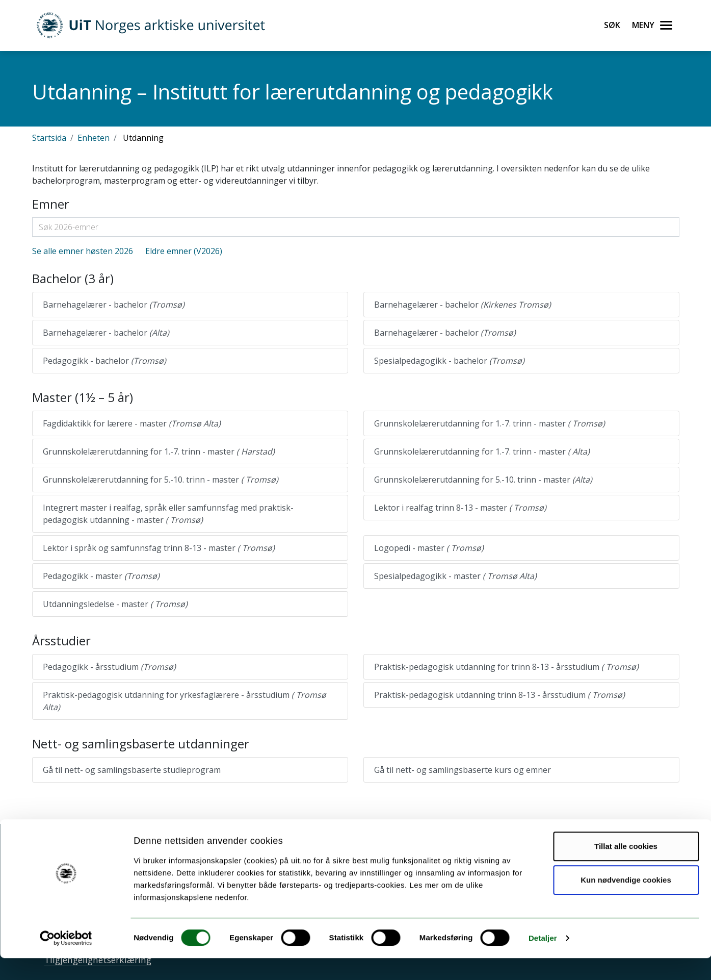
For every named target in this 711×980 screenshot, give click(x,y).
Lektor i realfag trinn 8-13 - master (460, 507)
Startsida (49, 137)
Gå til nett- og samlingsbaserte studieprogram (132, 769)
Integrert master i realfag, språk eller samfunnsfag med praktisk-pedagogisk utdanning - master (168, 513)
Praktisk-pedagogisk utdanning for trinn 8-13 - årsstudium (506, 666)
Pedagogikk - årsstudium (109, 666)
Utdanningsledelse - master (115, 604)
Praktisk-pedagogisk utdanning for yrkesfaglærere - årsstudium (184, 701)
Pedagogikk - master (101, 576)
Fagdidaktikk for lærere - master (132, 423)
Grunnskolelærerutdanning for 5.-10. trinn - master (160, 479)
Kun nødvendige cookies (626, 901)
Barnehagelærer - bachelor (114, 304)
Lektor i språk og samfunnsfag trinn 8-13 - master (159, 548)
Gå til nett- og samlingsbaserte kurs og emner (462, 769)
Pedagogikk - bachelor (104, 360)
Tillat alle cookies (625, 868)
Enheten (93, 137)
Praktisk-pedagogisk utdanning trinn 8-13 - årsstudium (499, 694)
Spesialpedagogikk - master (455, 576)
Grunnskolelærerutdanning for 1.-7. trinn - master (489, 423)
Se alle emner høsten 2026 (82, 251)
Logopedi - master (429, 548)
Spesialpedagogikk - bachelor (449, 360)
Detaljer (543, 960)
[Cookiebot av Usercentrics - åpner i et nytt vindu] (66, 960)
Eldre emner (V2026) (183, 251)
